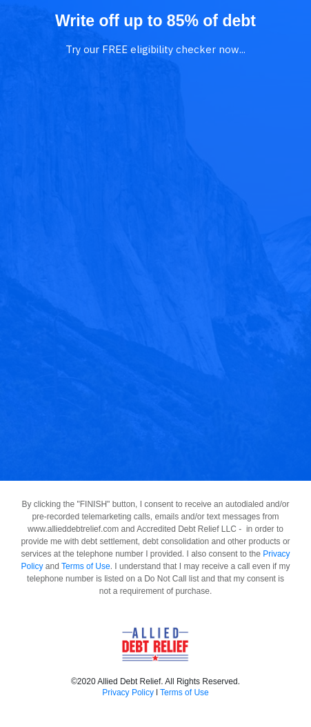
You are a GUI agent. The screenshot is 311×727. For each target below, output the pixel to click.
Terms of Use (85, 566)
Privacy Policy (128, 692)
